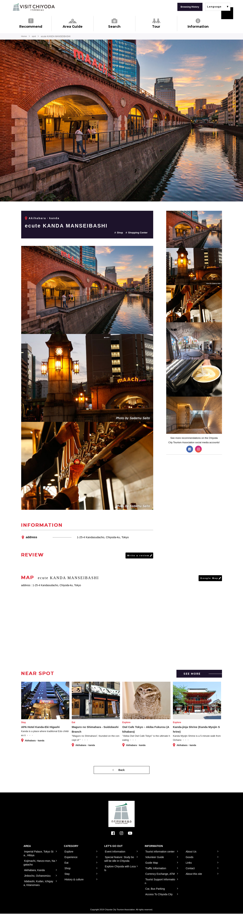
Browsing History (190, 7)
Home (24, 36)
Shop (120, 232)
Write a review (138, 555)
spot (34, 36)
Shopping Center (138, 232)
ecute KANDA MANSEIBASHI (69, 225)
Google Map (209, 578)
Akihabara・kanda (44, 218)
